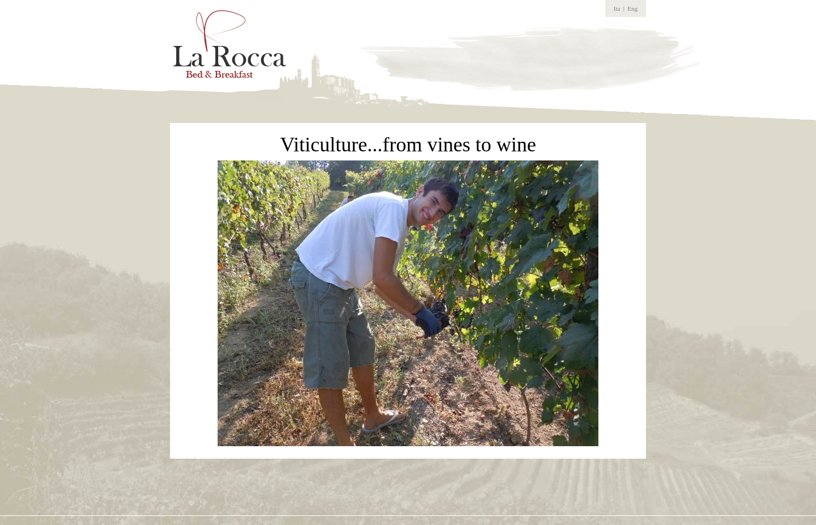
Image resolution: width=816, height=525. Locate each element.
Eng (633, 8)
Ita (617, 8)
